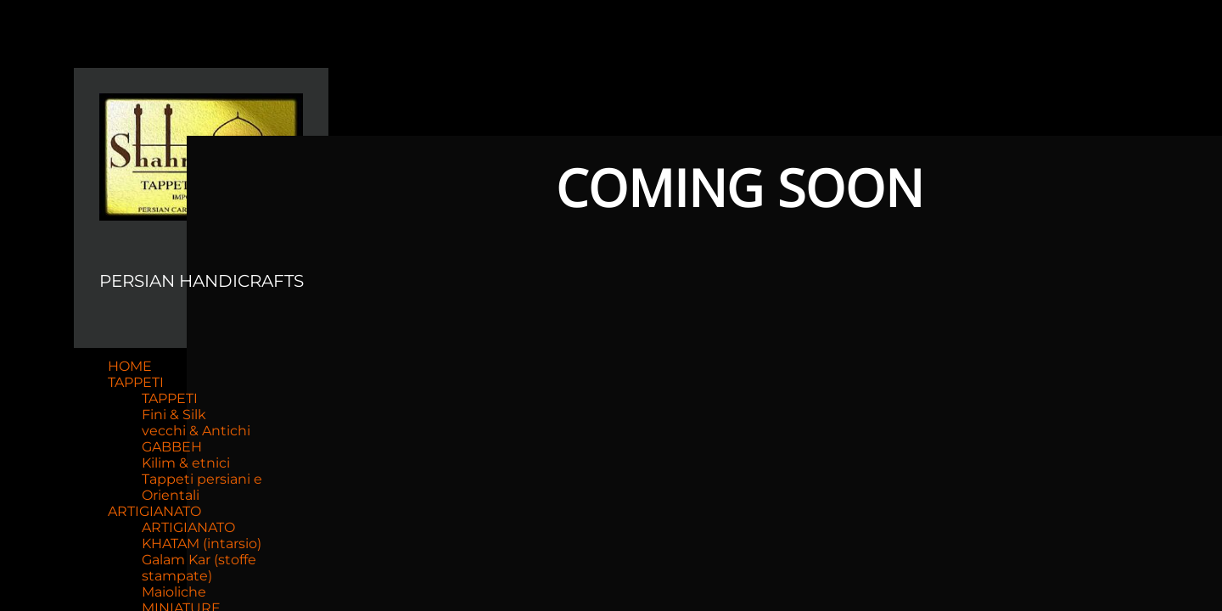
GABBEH (172, 447)
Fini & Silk (174, 414)
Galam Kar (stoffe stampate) (199, 568)
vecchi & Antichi (196, 431)
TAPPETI (136, 382)
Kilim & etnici (186, 463)
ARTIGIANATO (154, 511)
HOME (130, 366)
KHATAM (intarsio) (201, 543)
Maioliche (174, 592)
